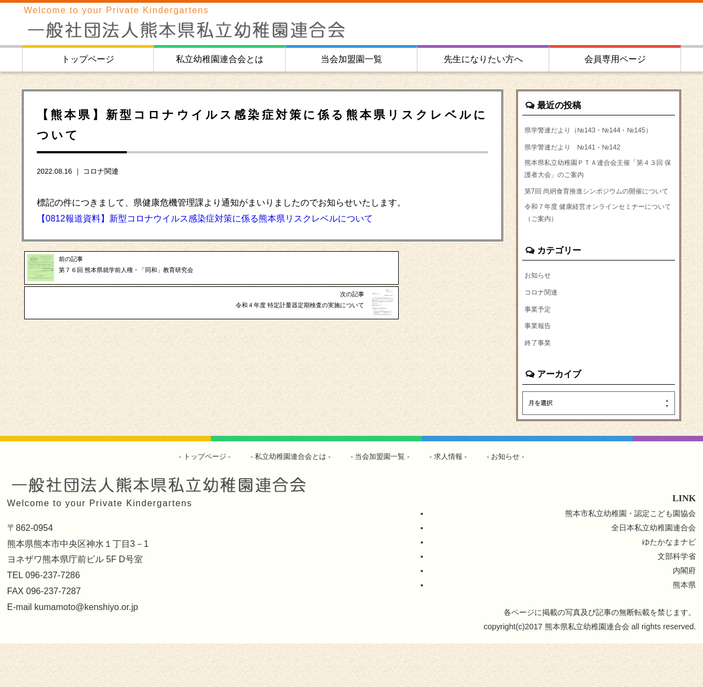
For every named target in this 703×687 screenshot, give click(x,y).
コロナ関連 (101, 171)
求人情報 (454, 499)
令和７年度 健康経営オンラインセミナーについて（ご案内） (599, 250)
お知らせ (540, 315)
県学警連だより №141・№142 (581, 161)
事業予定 (540, 350)
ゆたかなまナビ (669, 585)
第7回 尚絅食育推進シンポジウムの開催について (597, 218)
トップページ (88, 59)
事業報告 (540, 367)
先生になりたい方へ (483, 59)
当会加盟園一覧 (351, 59)
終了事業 (540, 385)
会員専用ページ (615, 59)
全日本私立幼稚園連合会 (653, 571)
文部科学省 (676, 599)
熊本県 (684, 628)
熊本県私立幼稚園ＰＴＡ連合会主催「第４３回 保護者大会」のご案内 (598, 186)
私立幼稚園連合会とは (220, 59)
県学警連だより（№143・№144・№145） (585, 136)
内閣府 (684, 614)
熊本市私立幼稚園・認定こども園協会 (630, 556)
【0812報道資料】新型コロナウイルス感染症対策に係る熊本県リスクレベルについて (205, 218)
